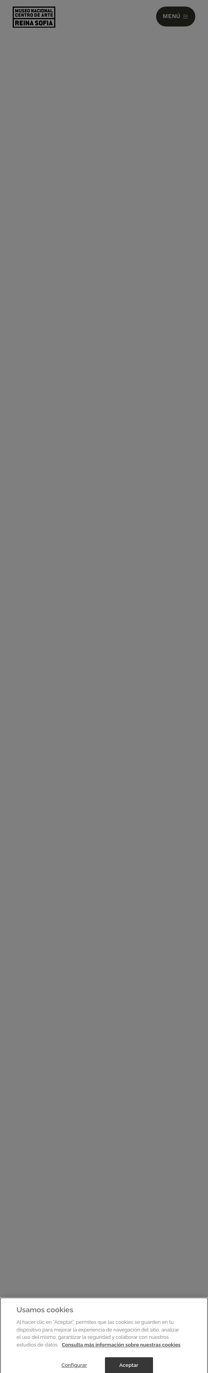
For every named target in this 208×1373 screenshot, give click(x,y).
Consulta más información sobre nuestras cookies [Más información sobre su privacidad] (121, 1347)
